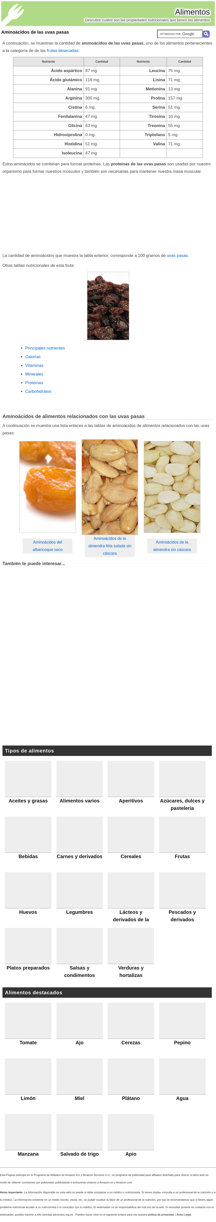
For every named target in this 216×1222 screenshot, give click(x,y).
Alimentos (192, 11)
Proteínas (34, 382)
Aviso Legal (184, 1214)
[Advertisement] (108, 212)
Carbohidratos (38, 391)
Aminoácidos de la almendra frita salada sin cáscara (109, 545)
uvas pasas (177, 255)
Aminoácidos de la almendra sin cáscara (172, 546)
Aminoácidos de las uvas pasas (35, 32)
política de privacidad (161, 1214)
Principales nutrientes (45, 348)
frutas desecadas (62, 50)
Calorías (33, 356)
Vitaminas (34, 365)
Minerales (34, 374)
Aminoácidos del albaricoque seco (48, 546)
